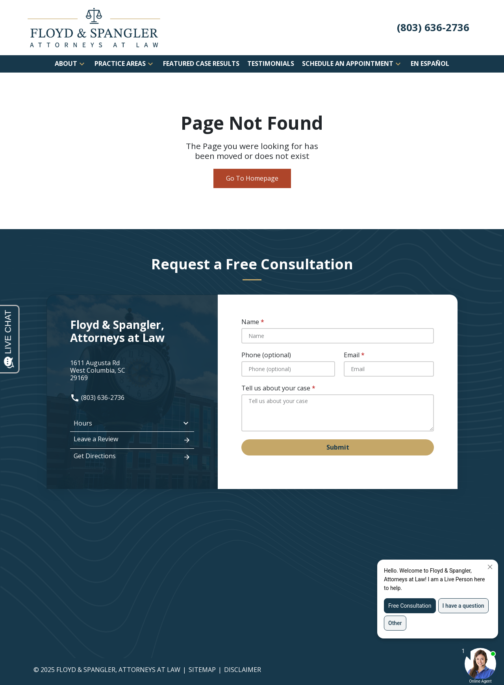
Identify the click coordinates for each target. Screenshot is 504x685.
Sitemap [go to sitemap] (202, 669)
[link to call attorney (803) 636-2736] (433, 28)
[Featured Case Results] (201, 63)
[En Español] (430, 63)
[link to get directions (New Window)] (132, 371)
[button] (82, 64)
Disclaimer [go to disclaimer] (242, 669)
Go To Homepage (252, 178)
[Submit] (337, 447)
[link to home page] (94, 26)
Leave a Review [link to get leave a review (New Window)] (132, 440)
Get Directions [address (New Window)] (132, 457)
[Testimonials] (270, 63)
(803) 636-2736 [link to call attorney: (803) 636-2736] (97, 397)
